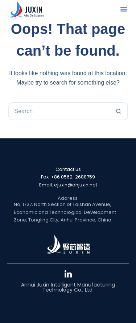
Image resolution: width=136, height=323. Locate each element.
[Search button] (119, 111)
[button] (123, 9)
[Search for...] (59, 111)
